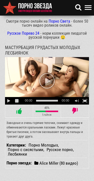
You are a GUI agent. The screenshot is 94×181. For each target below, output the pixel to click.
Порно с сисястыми (25, 149)
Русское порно (60, 149)
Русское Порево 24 (23, 33)
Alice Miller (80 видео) (56, 163)
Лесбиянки (17, 154)
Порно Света (59, 21)
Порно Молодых (43, 145)
